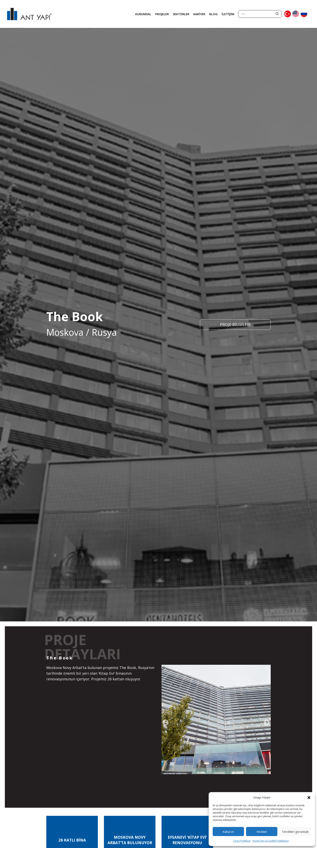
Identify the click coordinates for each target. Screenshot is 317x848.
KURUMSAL (143, 14)
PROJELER (162, 14)
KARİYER (199, 14)
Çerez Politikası (241, 841)
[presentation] (166, 723)
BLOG (213, 14)
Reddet (262, 832)
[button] (309, 797)
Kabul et (228, 832)
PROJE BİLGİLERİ (235, 324)
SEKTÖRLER (181, 14)
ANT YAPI (29, 13)
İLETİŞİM (228, 14)
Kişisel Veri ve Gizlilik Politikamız (271, 841)
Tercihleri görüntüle (295, 832)
